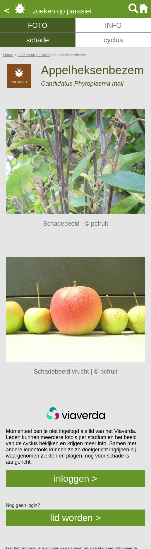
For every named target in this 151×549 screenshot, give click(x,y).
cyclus (113, 40)
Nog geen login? (23, 505)
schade (37, 40)
